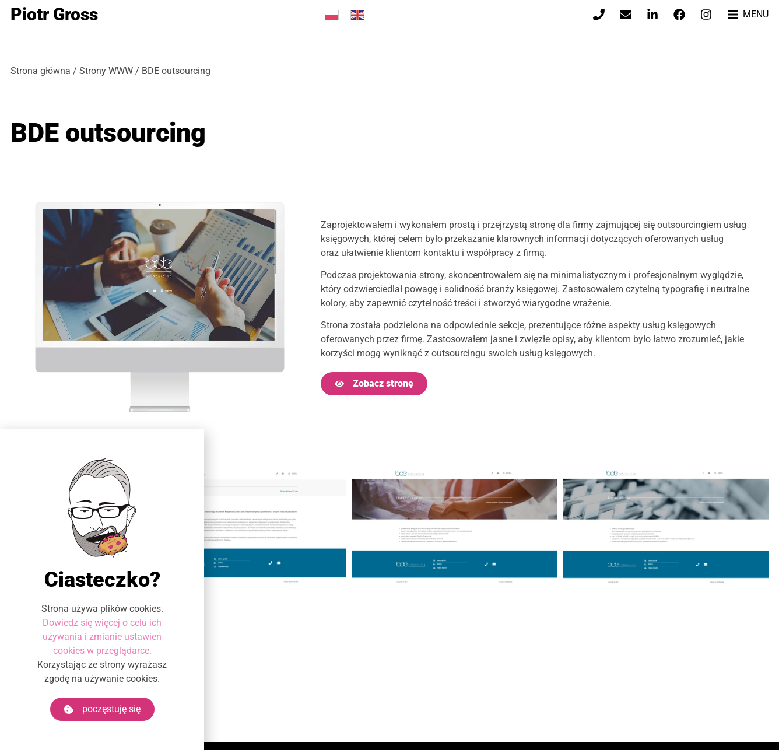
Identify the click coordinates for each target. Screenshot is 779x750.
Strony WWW (106, 70)
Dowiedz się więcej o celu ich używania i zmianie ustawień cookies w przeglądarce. (102, 636)
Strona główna (40, 70)
